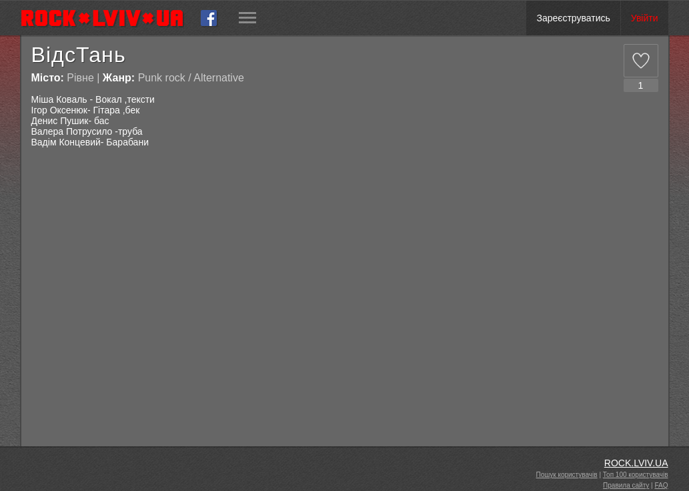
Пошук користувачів (567, 474)
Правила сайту (626, 485)
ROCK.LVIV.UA (636, 463)
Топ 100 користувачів (635, 474)
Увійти (644, 18)
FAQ (661, 485)
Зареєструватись (573, 18)
